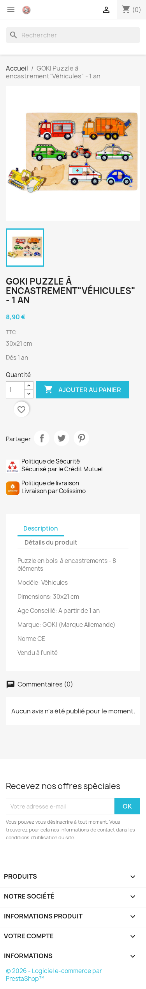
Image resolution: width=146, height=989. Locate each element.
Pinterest (81, 438)
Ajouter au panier (82, 390)
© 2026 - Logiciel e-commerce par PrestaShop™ (54, 975)
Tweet (61, 438)
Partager (41, 438)
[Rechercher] (73, 35)
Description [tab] (40, 528)
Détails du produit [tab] (51, 542)
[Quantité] (15, 389)
